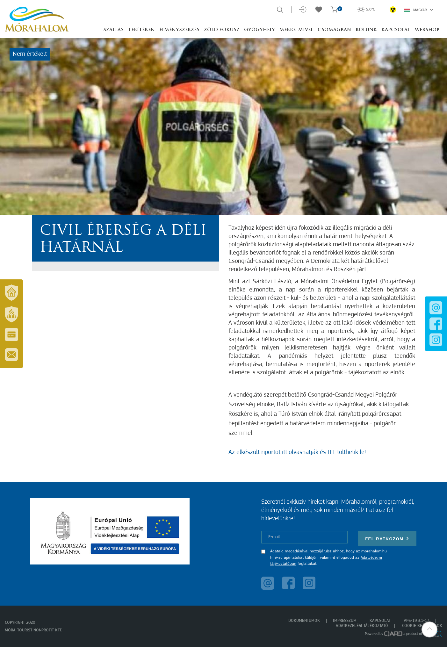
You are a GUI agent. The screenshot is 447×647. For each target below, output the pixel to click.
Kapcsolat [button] (395, 30)
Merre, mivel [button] (296, 30)
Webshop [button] (427, 30)
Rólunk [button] (366, 30)
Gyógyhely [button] (259, 30)
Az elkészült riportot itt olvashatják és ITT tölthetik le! (297, 452)
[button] (429, 629)
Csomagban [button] (334, 30)
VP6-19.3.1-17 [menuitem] (416, 621)
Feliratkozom (387, 538)
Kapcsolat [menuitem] (380, 621)
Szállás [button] (113, 30)
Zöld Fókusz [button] (222, 30)
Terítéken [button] (141, 30)
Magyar (419, 9)
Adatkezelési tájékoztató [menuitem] (362, 626)
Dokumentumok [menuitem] (304, 621)
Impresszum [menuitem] (345, 621)
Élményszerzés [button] (179, 30)
